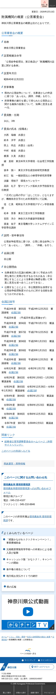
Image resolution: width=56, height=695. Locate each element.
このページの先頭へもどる (15, 451)
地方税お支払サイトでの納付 (21, 576)
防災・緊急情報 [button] (44, 5)
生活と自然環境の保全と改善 (38, 637)
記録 (20, 381)
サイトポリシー (47, 660)
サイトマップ (29, 660)
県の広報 (11, 587)
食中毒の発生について (18, 569)
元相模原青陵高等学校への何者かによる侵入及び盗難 (29, 551)
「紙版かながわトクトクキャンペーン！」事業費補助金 (29, 541)
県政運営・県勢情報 (14, 463)
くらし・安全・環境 (17, 637)
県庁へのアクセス (42, 667)
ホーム (4, 637)
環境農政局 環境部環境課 (16, 484)
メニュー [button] (52, 5)
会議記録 (16, 312)
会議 (15, 381)
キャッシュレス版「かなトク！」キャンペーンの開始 (29, 561)
